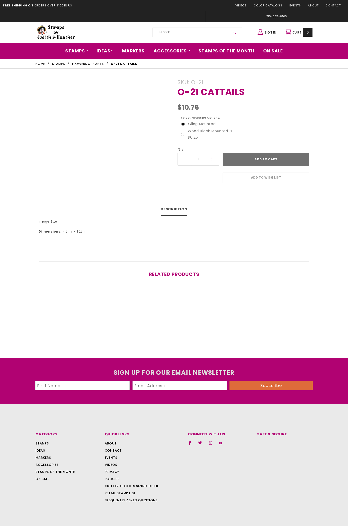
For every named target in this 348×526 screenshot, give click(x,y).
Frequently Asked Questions (130, 498)
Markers (135, 51)
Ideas (107, 51)
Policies (112, 476)
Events (296, 5)
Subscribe (271, 383)
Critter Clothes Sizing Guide (130, 484)
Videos (244, 5)
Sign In (268, 31)
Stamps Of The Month (224, 51)
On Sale (269, 51)
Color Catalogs (270, 5)
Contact (334, 5)
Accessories (172, 51)
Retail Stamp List (120, 491)
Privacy (112, 469)
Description (174, 207)
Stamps (80, 51)
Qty (180, 149)
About (314, 5)
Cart (298, 32)
